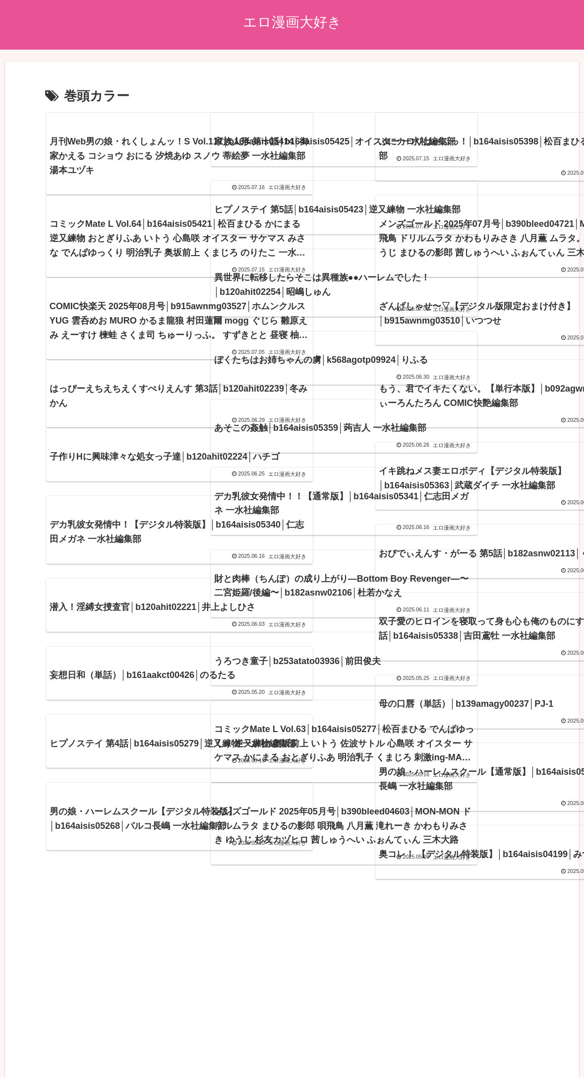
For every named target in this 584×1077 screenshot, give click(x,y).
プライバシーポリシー (100, 1046)
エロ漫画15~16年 (491, 1046)
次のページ (292, 931)
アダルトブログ (169, 1046)
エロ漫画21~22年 (297, 1046)
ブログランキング (232, 1046)
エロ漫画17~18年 (427, 1046)
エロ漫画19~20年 (362, 1046)
